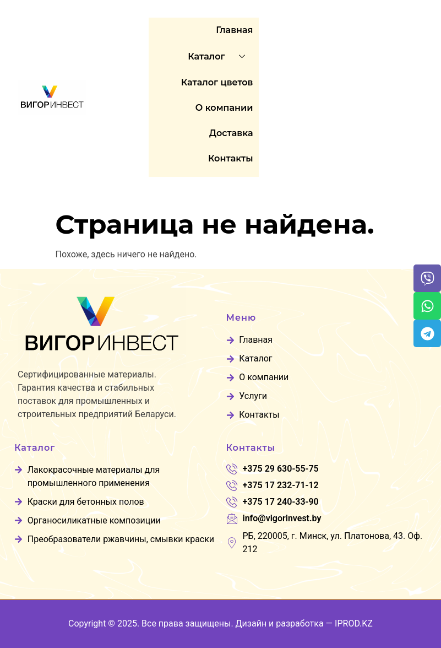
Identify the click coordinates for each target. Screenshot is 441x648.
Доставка (231, 133)
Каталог (220, 56)
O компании (224, 107)
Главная (234, 30)
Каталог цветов (217, 82)
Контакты (230, 158)
